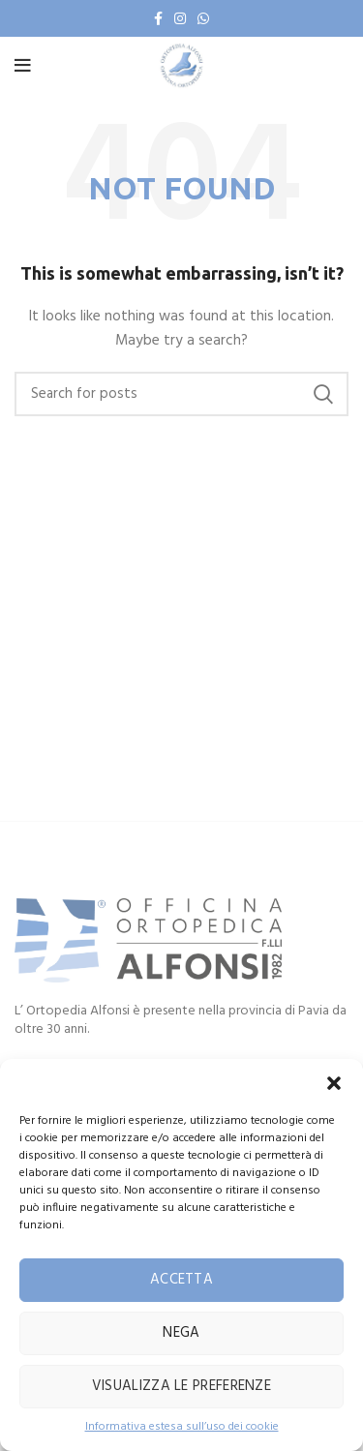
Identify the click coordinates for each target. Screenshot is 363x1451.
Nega (181, 1333)
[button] (334, 1083)
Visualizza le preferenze (181, 1386)
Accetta (181, 1279)
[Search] (181, 394)
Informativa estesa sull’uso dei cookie (182, 1427)
